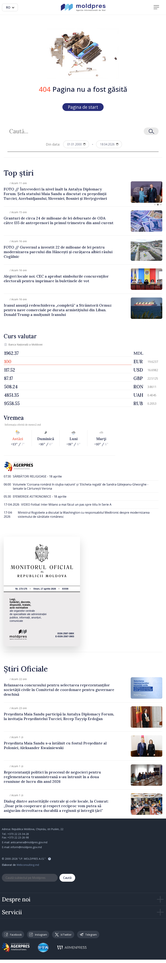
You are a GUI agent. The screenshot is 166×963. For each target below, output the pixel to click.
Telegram (88, 934)
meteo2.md (34, 424)
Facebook (13, 934)
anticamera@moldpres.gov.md (29, 842)
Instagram (38, 934)
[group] (83, 192)
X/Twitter (63, 934)
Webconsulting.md (28, 865)
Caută (67, 878)
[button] (155, 204)
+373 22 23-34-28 (18, 834)
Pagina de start (83, 107)
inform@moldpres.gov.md (26, 847)
